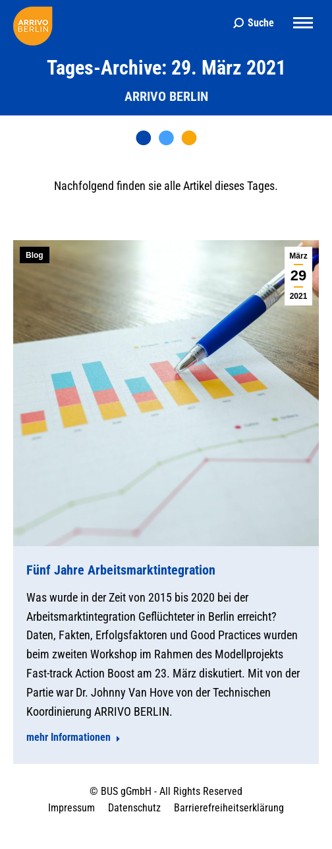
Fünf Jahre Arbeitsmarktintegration (120, 570)
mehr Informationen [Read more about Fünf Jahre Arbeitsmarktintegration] (73, 737)
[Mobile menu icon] (303, 22)
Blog (34, 255)
